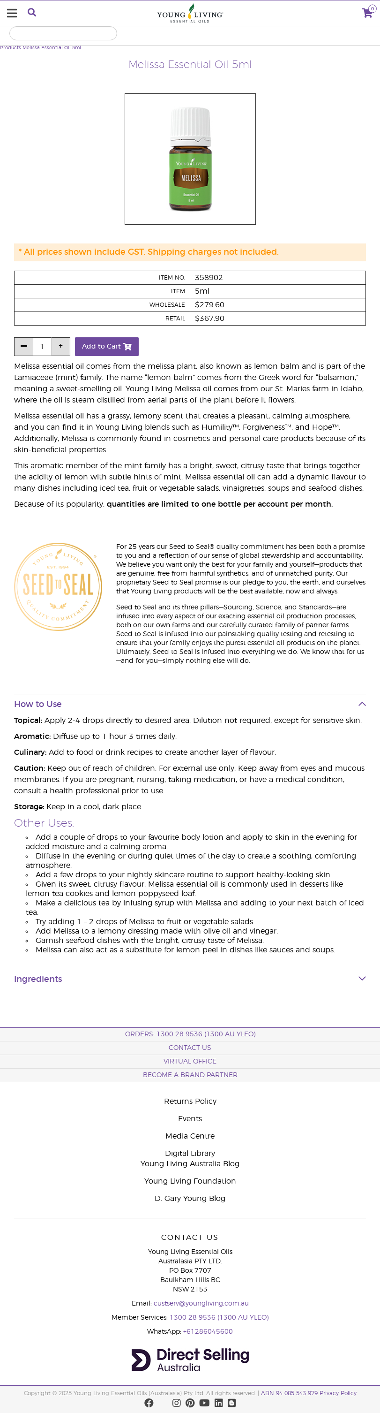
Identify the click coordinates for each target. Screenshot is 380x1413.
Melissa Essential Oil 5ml (51, 48)
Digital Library (190, 1153)
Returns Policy (190, 1101)
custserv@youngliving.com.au (201, 1303)
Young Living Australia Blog (190, 1164)
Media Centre (190, 1136)
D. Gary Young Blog (190, 1198)
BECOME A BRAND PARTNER (190, 1075)
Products (10, 48)
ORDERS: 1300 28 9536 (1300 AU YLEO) (190, 1034)
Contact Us (190, 1048)
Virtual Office (190, 1061)
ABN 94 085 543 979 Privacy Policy (309, 1393)
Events (190, 1119)
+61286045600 (208, 1332)
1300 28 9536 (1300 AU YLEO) (219, 1317)
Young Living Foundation (190, 1181)
